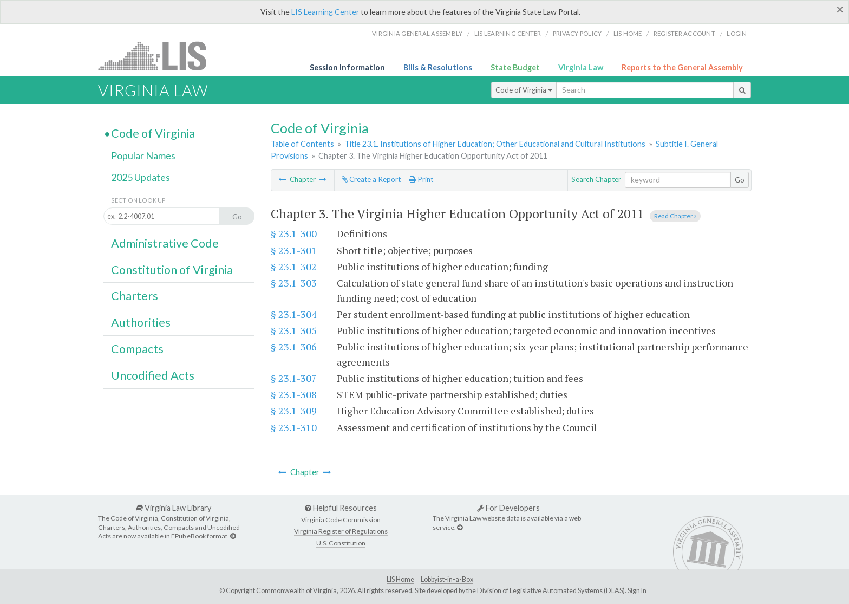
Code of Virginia (523, 90)
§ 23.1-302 (294, 266)
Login (737, 33)
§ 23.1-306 (294, 346)
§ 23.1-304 (294, 314)
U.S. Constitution (340, 543)
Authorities (141, 322)
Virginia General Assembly (417, 33)
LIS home (627, 33)
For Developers (508, 507)
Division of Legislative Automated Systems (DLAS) (551, 591)
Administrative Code (165, 243)
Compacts (137, 349)
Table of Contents (302, 143)
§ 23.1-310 (294, 427)
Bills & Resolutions (437, 67)
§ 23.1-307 (294, 378)
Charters (134, 296)
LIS (158, 55)
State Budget (515, 67)
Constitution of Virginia (172, 270)
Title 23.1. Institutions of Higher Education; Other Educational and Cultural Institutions (494, 143)
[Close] (840, 9)
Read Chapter (675, 216)
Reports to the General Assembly (682, 67)
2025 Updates (140, 177)
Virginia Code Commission (341, 520)
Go (739, 180)
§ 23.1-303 (294, 282)
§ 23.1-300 (294, 233)
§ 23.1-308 (294, 394)
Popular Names (143, 155)
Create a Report (371, 179)
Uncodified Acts (152, 375)
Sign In (637, 591)
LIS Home (400, 579)
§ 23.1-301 (294, 250)
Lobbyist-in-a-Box (447, 579)
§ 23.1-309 (294, 410)
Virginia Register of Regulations (341, 531)
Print (421, 179)
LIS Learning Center (325, 11)
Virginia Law (580, 67)
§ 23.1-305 (294, 330)
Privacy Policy (577, 33)
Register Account (684, 33)
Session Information (347, 67)
